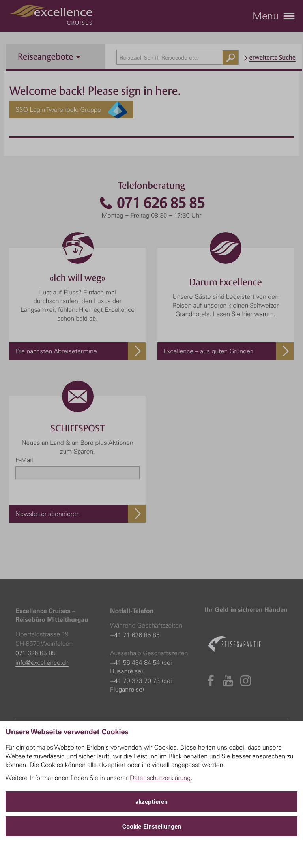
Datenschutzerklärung (160, 778)
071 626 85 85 (151, 203)
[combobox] (177, 57)
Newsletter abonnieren (47, 514)
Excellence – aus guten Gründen (208, 351)
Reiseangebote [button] (49, 56)
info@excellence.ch (42, 662)
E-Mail (24, 460)
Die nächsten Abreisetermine (56, 351)
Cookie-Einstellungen (151, 826)
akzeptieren (151, 801)
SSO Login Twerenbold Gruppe (71, 109)
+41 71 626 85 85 (135, 635)
